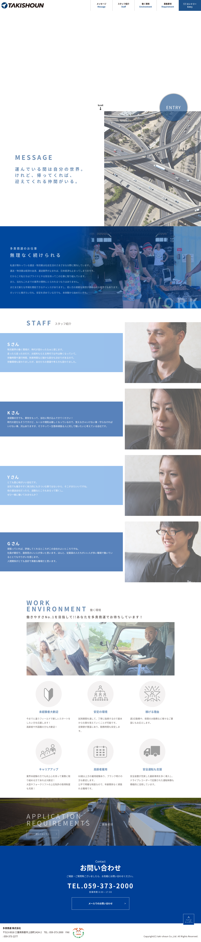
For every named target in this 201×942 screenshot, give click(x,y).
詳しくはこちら (42, 840)
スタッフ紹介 (123, 5)
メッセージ (101, 5)
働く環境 (145, 5)
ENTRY (173, 113)
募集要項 (168, 5)
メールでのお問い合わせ (100, 903)
